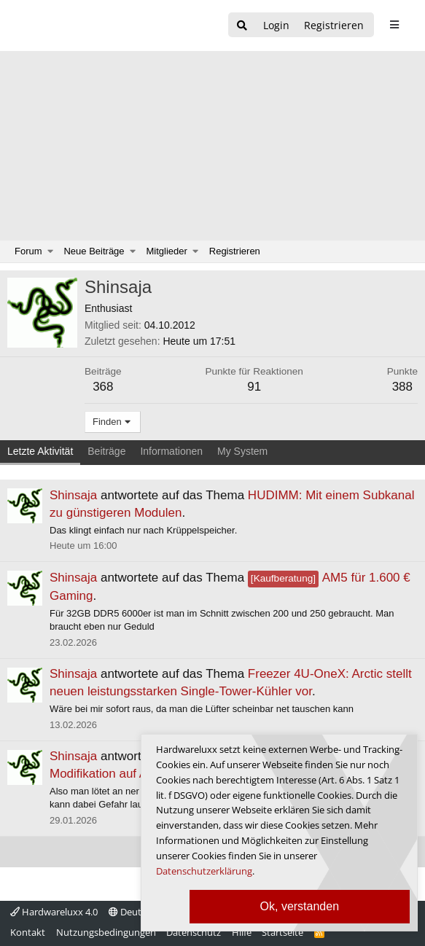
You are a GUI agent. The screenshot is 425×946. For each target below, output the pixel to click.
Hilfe (242, 932)
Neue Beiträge (93, 251)
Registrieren (234, 251)
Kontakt (27, 932)
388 (402, 387)
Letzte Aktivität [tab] (40, 451)
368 (103, 387)
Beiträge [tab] (106, 451)
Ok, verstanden (300, 906)
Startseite (282, 932)
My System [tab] (242, 451)
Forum (28, 251)
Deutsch (132, 911)
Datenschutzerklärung (204, 870)
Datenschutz (193, 932)
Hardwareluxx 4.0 (54, 911)
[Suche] (242, 25)
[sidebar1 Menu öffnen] (394, 24)
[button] (50, 251)
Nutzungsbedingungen (106, 932)
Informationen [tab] (171, 451)
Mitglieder (167, 251)
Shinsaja (73, 495)
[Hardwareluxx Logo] (88, 25)
